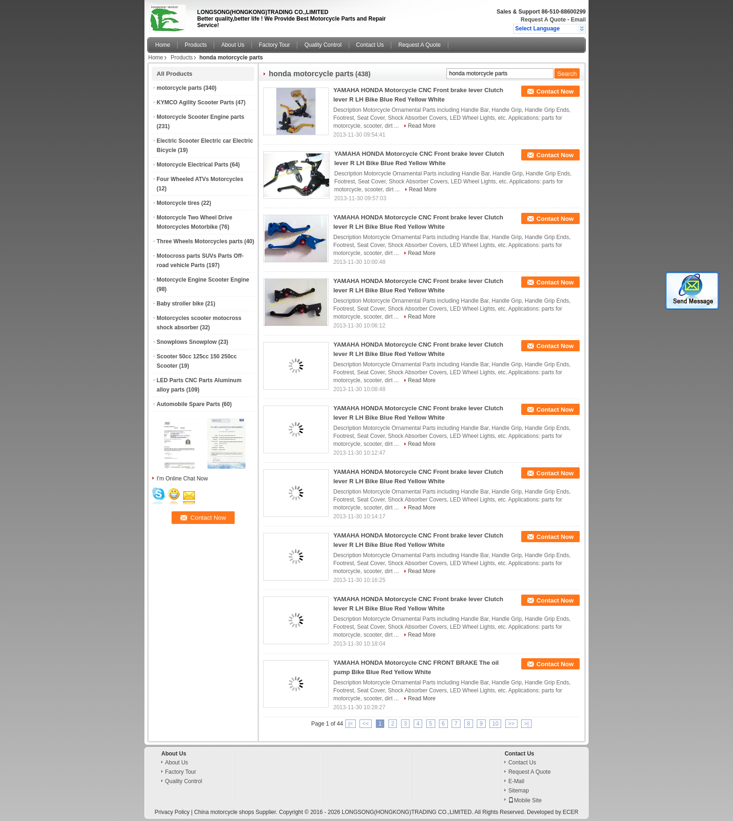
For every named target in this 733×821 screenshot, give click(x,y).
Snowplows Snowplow (187, 342)
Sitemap (518, 790)
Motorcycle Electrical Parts (192, 164)
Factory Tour (274, 45)
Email (578, 19)
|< (350, 723)
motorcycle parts (179, 88)
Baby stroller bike (180, 303)
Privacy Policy (172, 812)
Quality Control (322, 45)
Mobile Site (524, 800)
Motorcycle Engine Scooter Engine (203, 279)
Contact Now (555, 91)
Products (196, 45)
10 (495, 723)
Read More (421, 126)
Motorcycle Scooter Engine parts (200, 117)
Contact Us (370, 45)
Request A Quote (543, 19)
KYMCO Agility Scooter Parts (195, 102)
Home (162, 45)
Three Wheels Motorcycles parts (200, 241)
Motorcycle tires (178, 203)
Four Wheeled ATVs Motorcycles (200, 179)
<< (365, 723)
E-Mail (516, 781)
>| (526, 723)
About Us (232, 45)
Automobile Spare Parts (188, 404)
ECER (570, 812)
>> (511, 723)
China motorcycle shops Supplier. (236, 812)
